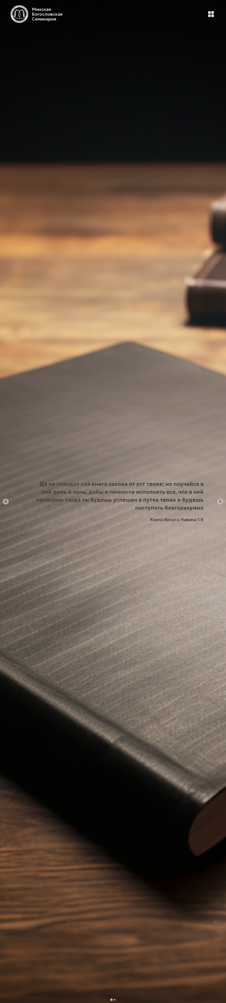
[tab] (111, 999)
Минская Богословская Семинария (47, 14)
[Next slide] (220, 502)
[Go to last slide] (6, 502)
